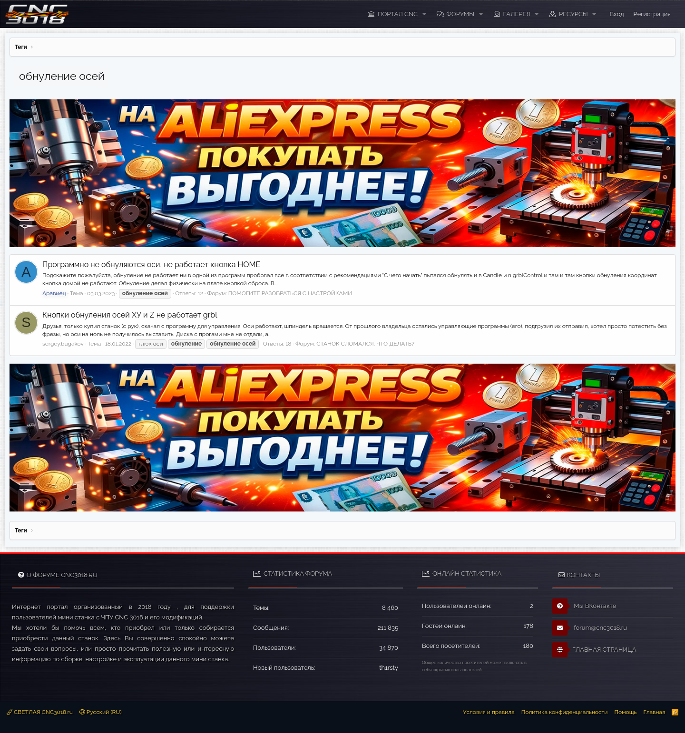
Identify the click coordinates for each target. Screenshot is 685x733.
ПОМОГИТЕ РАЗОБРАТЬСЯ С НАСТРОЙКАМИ (290, 293)
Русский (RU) (100, 712)
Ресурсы (573, 14)
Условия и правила (489, 712)
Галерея (516, 14)
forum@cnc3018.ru (589, 628)
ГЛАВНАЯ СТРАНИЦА (594, 649)
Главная (654, 712)
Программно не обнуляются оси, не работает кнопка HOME (151, 264)
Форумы (460, 14)
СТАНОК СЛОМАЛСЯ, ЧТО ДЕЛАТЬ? (365, 343)
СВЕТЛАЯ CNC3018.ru (40, 712)
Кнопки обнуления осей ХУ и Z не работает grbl (129, 314)
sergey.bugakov (63, 343)
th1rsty (388, 667)
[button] (424, 14)
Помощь (625, 712)
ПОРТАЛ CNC (398, 14)
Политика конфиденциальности (564, 712)
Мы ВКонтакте (584, 606)
